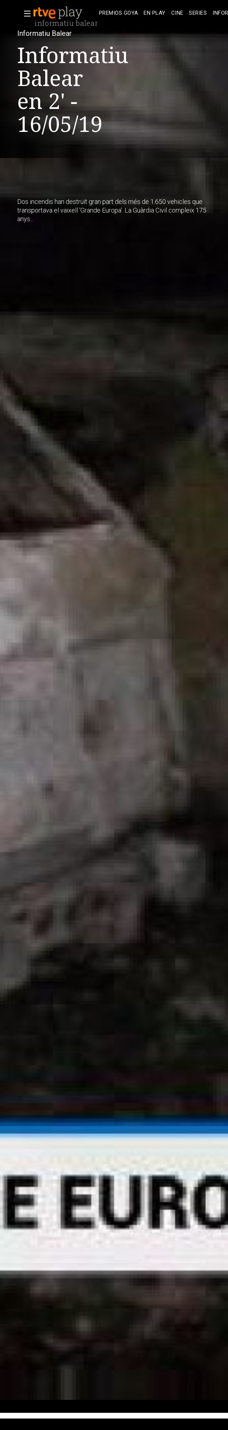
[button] (25, 14)
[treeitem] (118, 13)
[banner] (64, 13)
